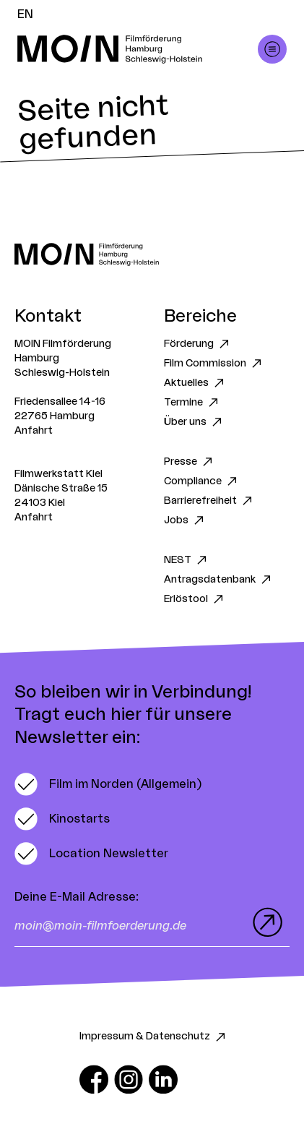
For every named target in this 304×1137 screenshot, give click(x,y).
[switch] (107, 784)
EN (25, 14)
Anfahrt (33, 431)
